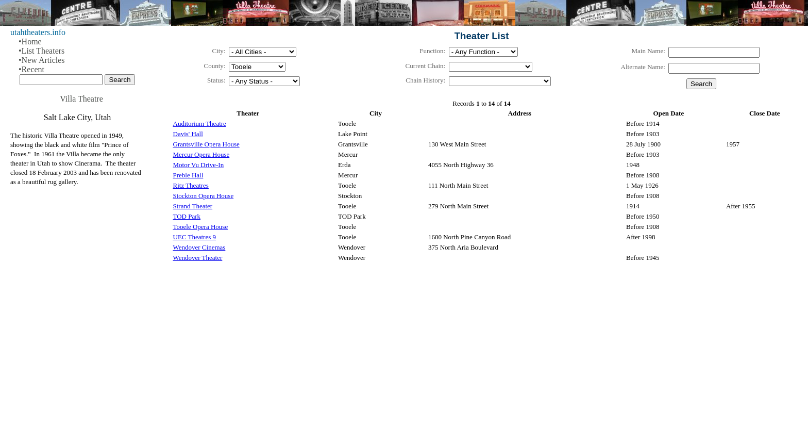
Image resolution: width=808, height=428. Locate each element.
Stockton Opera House (203, 196)
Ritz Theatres (191, 185)
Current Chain (425, 66)
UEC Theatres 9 (194, 237)
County (214, 66)
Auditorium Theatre (199, 123)
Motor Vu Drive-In (198, 165)
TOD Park (187, 216)
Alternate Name (642, 67)
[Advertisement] (468, 349)
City (217, 51)
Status (215, 80)
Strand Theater (193, 206)
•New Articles (42, 60)
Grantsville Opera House (206, 144)
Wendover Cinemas (199, 247)
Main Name (647, 51)
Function (431, 51)
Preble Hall (188, 175)
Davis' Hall (188, 134)
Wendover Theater (198, 257)
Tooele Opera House (200, 227)
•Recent (31, 69)
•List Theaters (41, 50)
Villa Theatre (81, 98)
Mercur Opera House (201, 154)
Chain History (424, 80)
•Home (30, 41)
